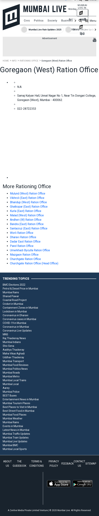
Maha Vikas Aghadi (14, 353)
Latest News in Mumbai (16, 429)
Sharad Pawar (11, 296)
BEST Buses (10, 395)
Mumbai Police (11, 391)
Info (14, 60)
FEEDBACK (67, 463)
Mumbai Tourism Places (16, 403)
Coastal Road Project (15, 300)
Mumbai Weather (12, 418)
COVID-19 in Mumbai (14, 322)
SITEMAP (90, 463)
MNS (5, 334)
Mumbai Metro (11, 376)
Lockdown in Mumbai (15, 311)
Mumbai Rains (11, 292)
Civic (27, 20)
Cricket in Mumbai (13, 303)
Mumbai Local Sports (15, 449)
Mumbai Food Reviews (15, 365)
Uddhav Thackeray (13, 357)
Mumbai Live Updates (15, 441)
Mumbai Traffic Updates (16, 433)
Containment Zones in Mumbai (20, 307)
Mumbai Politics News (15, 368)
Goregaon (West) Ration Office (56, 60)
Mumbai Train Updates (16, 437)
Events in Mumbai (13, 426)
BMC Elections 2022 (14, 284)
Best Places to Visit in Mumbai (20, 407)
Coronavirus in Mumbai (16, 326)
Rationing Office (29, 60)
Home (6, 60)
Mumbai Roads (11, 372)
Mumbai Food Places (14, 414)
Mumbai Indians (12, 342)
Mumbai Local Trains (14, 380)
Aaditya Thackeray (13, 349)
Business (67, 20)
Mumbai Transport (13, 361)
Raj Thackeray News (14, 338)
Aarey (6, 387)
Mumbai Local (11, 384)
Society (52, 20)
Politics (39, 20)
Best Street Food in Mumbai (18, 410)
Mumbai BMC (10, 445)
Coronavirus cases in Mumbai (19, 319)
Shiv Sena (8, 345)
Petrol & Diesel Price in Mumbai (20, 288)
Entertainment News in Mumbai (21, 399)
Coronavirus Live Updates (17, 330)
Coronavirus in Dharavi (15, 315)
